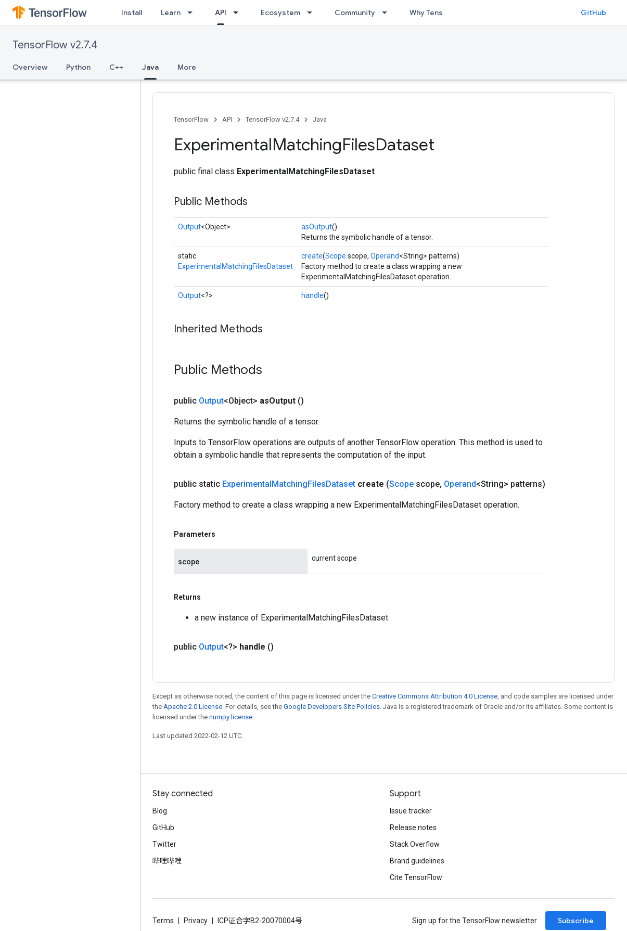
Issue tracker (411, 811)
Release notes (413, 827)
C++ (116, 67)
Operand (384, 256)
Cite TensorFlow (416, 877)
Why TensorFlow (438, 12)
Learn (171, 12)
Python (78, 67)
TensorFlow (191, 119)
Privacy (196, 920)
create (312, 256)
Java (320, 119)
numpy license (230, 717)
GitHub (593, 12)
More (186, 67)
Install (131, 12)
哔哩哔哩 (167, 861)
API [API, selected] (220, 12)
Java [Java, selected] (150, 67)
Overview (29, 67)
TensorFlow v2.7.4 (54, 44)
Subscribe (576, 920)
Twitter (164, 844)
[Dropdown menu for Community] (387, 12)
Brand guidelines (417, 861)
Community (355, 12)
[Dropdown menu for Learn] (193, 12)
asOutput (316, 227)
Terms (163, 920)
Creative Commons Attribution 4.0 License (434, 696)
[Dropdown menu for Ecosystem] (312, 12)
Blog (159, 811)
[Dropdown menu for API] (238, 12)
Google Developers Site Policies (332, 706)
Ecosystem (280, 12)
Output (189, 227)
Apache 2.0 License (192, 706)
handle (312, 295)
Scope (335, 256)
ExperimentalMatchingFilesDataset (235, 266)
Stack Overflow (415, 844)
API (227, 119)
